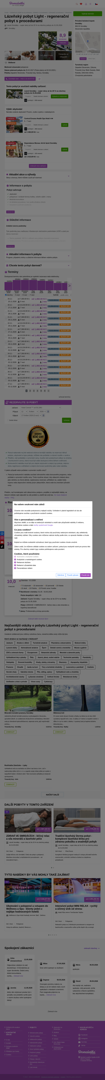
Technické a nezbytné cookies (28, 557)
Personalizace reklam (24, 568)
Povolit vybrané (72, 575)
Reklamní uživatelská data (26, 565)
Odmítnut (60, 575)
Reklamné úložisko (23, 562)
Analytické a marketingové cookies (29, 559)
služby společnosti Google (43, 525)
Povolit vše (85, 575)
